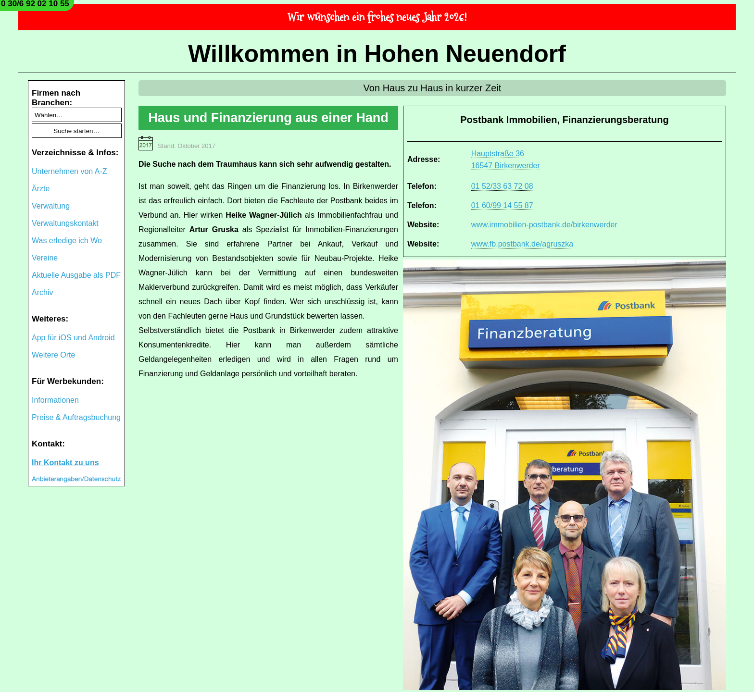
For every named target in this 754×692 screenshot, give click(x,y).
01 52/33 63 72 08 (502, 186)
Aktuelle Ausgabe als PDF (76, 275)
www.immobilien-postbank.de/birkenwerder (544, 225)
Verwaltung (51, 206)
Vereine (45, 258)
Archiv (42, 292)
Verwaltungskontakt (65, 223)
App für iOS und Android (73, 338)
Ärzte (41, 189)
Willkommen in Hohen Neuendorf (377, 53)
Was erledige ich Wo (67, 240)
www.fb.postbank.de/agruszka (522, 244)
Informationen (55, 400)
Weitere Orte (53, 355)
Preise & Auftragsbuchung (76, 417)
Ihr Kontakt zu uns (65, 462)
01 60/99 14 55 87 (502, 205)
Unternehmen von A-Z (69, 171)
